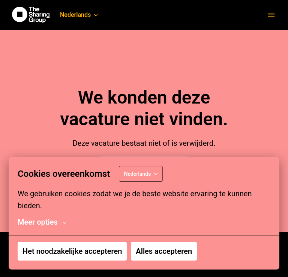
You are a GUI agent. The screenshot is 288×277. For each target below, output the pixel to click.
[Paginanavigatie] (271, 14)
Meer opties (42, 222)
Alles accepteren (164, 251)
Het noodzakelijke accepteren (72, 251)
